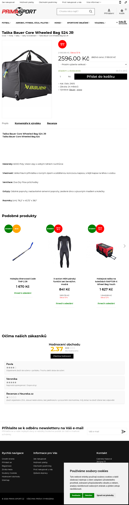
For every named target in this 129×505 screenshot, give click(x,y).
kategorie (123, 22)
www (79, 90)
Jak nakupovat (8, 2)
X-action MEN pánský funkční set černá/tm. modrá (64, 281)
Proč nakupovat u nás (71, 2)
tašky (18, 36)
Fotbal (5, 23)
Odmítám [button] (88, 495)
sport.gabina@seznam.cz (126, 2)
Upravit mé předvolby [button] (105, 495)
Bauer (72, 90)
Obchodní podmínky (48, 2)
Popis (5, 123)
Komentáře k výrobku (28, 123)
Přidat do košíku (101, 76)
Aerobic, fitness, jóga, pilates (32, 23)
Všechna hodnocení (62, 356)
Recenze (52, 123)
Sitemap (5, 480)
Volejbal (99, 23)
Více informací (93, 2)
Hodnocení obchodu (11, 477)
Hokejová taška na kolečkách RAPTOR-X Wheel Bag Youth (106, 281)
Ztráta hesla (7, 470)
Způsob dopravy (40, 473)
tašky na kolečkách (29, 36)
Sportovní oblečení (77, 23)
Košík (123, 11)
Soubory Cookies (9, 473)
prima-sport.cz (16, 499)
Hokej (58, 23)
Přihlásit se (7, 462)
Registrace (6, 466)
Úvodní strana (8, 459)
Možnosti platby (27, 2)
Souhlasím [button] (76, 495)
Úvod (4, 36)
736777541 (120, 2)
